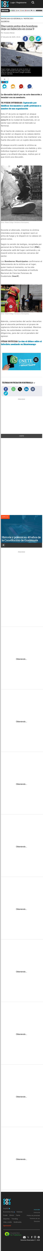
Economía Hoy (9, 1212)
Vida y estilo (7, 1222)
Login (12, 3)
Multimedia (17, 1222)
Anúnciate (37, 1209)
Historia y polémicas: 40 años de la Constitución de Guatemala (21, 539)
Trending (14, 1219)
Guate (5, 1215)
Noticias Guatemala (11, 19)
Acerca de (37, 1212)
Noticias (28, 19)
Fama (18, 1215)
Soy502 (6, 1208)
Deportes (6, 1219)
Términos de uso (35, 1218)
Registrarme (21, 3)
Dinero (11, 1215)
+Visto (21, 436)
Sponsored (7, 1225)
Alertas (5, 21)
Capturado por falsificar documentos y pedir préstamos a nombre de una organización (21, 106)
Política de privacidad (33, 1215)
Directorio (37, 1221)
